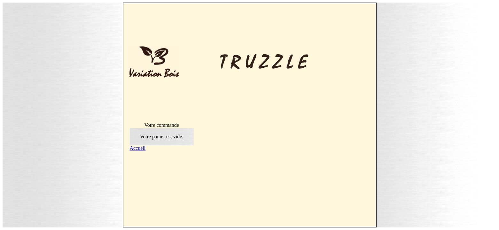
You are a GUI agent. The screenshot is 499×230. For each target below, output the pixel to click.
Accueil (138, 148)
